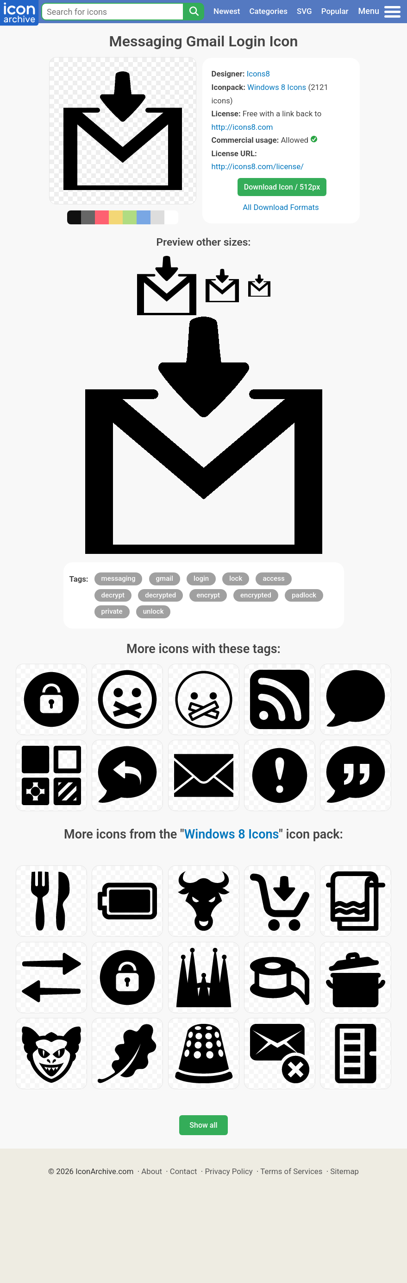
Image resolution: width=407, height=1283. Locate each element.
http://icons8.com (242, 127)
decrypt (113, 595)
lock (235, 578)
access (273, 578)
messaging (118, 578)
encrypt (207, 595)
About (151, 1171)
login (201, 578)
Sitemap (344, 1171)
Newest (226, 11)
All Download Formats (281, 207)
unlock (153, 611)
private (112, 611)
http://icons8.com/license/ (258, 166)
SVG (304, 11)
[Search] (193, 11)
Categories (268, 11)
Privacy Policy (228, 1171)
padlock (304, 595)
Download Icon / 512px (282, 187)
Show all (203, 1125)
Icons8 (258, 73)
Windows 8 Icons (276, 87)
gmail (164, 578)
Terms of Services (291, 1171)
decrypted (160, 595)
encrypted (255, 595)
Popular (335, 11)
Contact (183, 1171)
